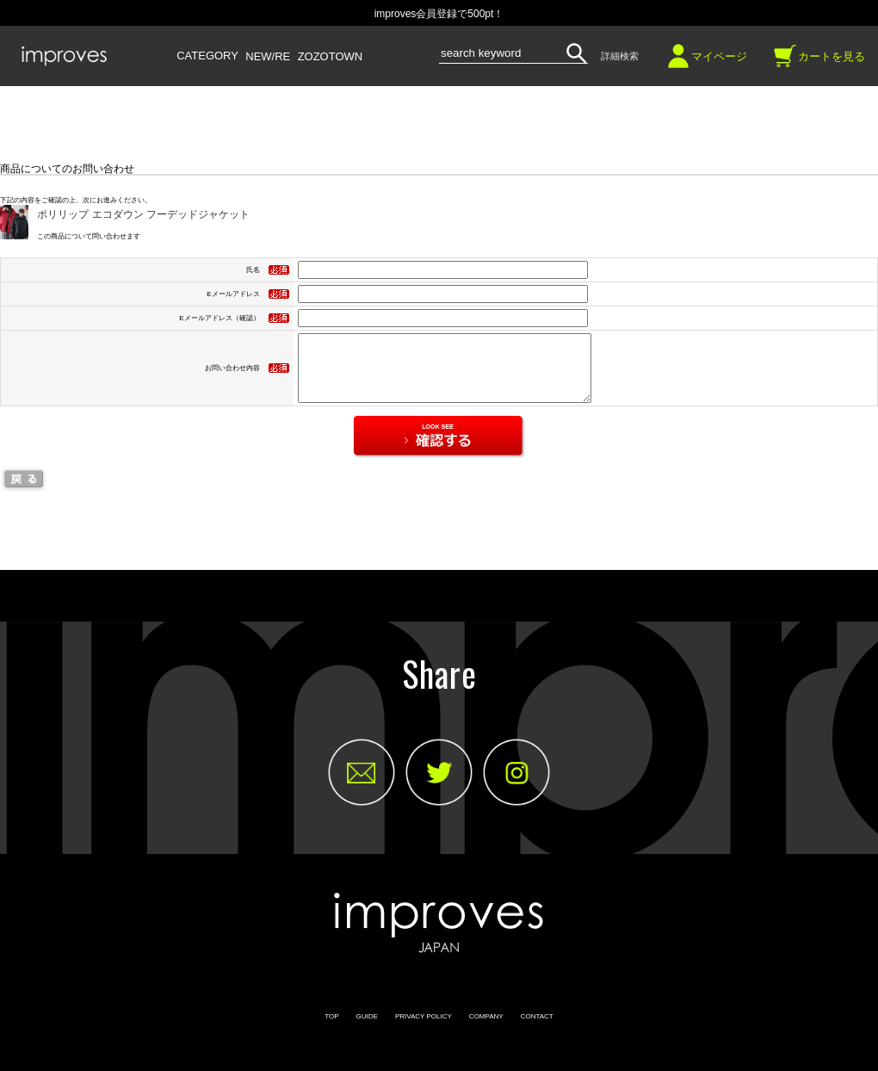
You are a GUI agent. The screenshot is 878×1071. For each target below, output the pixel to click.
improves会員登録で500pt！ (439, 14)
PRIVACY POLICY (423, 1029)
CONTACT (537, 1029)
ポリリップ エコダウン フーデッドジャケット (143, 214)
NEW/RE (267, 57)
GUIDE (367, 1029)
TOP (331, 1029)
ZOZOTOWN (330, 57)
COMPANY (486, 1029)
